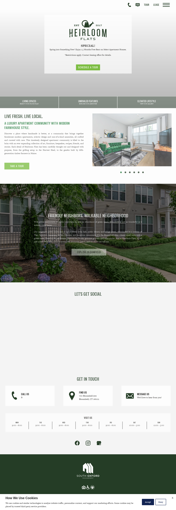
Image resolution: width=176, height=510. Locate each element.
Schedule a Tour (88, 67)
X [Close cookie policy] (172, 497)
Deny (160, 502)
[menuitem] (146, 5)
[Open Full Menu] (166, 5)
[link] (29, 102)
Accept (148, 502)
